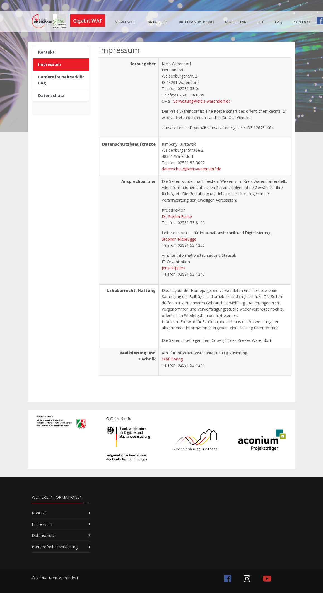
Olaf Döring (172, 359)
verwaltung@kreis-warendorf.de (202, 101)
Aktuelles (158, 21)
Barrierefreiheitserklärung (55, 547)
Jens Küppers (173, 267)
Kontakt (302, 21)
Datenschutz (43, 535)
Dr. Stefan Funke (177, 216)
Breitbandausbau (196, 21)
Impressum (42, 524)
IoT (260, 21)
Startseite (125, 21)
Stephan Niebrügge (179, 239)
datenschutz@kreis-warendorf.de (191, 168)
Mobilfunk (235, 21)
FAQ (278, 21)
